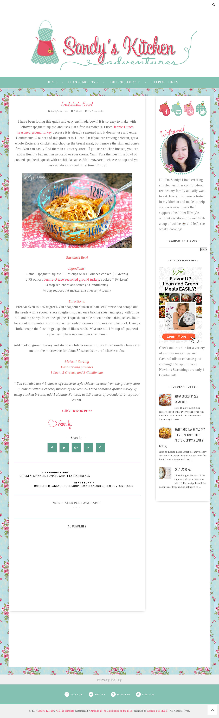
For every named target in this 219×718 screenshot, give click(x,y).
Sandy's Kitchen (45, 711)
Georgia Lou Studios (158, 711)
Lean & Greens (83, 82)
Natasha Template (65, 711)
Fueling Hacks (125, 82)
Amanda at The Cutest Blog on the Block (111, 711)
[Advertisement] (77, 643)
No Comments (95, 111)
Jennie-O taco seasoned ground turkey (71, 279)
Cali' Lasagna (183, 469)
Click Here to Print (77, 411)
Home (52, 82)
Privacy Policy (109, 680)
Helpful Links (164, 82)
